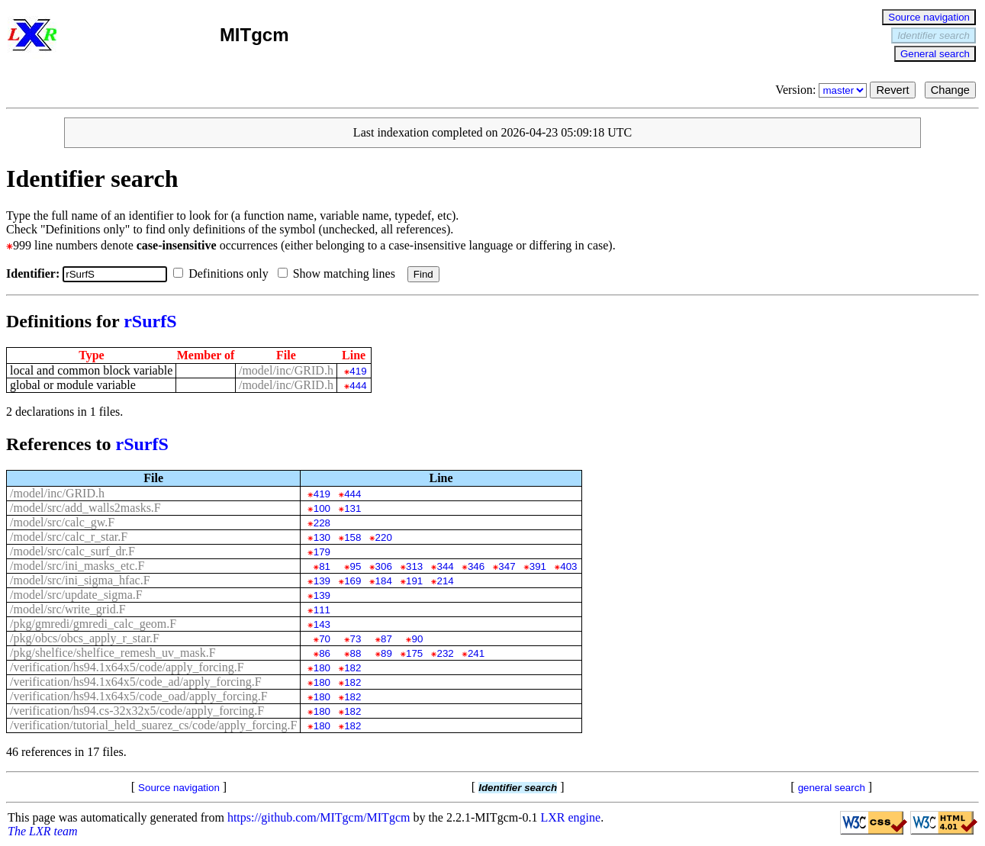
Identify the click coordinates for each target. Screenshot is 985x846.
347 (506, 566)
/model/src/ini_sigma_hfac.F (80, 580)
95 (356, 566)
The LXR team (43, 831)
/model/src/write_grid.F (68, 609)
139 (322, 581)
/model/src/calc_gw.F (62, 522)
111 (322, 610)
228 (322, 523)
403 (568, 566)
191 (414, 581)
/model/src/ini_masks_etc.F (77, 565)
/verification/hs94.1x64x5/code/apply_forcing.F (127, 667)
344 (444, 566)
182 (352, 668)
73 (356, 639)
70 (324, 639)
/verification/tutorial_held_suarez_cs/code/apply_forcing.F (153, 725)
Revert (892, 90)
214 (444, 581)
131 (352, 508)
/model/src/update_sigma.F (76, 594)
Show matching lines (339, 273)
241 (476, 653)
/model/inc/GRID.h (286, 370)
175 (414, 653)
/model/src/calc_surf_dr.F (72, 551)
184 (383, 581)
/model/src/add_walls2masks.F (85, 507)
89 (386, 653)
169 (352, 581)
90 (417, 639)
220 (383, 537)
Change (950, 90)
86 (324, 653)
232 (444, 653)
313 (414, 566)
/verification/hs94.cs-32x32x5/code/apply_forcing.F (137, 710)
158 (352, 537)
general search (831, 787)
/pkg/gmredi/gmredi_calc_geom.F (93, 623)
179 (322, 552)
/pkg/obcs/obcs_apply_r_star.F (84, 638)
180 (322, 668)
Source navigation (929, 17)
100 (322, 508)
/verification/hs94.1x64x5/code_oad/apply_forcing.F (139, 696)
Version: (822, 89)
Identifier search (933, 35)
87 (386, 639)
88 (356, 653)
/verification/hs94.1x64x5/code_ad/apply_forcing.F (136, 681)
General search (935, 54)
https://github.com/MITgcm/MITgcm (318, 817)
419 (357, 371)
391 (538, 566)
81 (324, 566)
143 (322, 624)
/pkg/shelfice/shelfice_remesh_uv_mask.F (113, 652)
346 (476, 566)
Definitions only (223, 273)
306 (383, 566)
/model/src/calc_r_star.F (68, 536)
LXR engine (571, 817)
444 (357, 385)
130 (322, 537)
